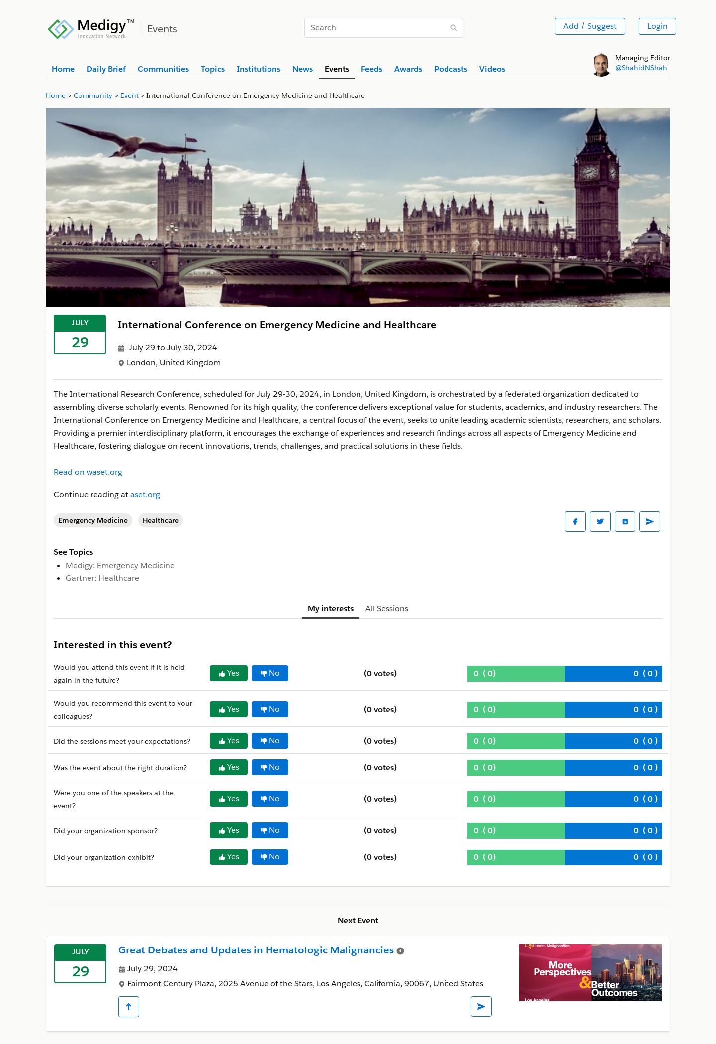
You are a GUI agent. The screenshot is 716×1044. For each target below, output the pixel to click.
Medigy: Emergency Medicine (120, 565)
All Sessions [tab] (386, 608)
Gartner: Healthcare (102, 578)
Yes (228, 673)
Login (657, 26)
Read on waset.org (88, 472)
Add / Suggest (590, 26)
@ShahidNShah (641, 67)
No (270, 673)
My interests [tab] (331, 608)
